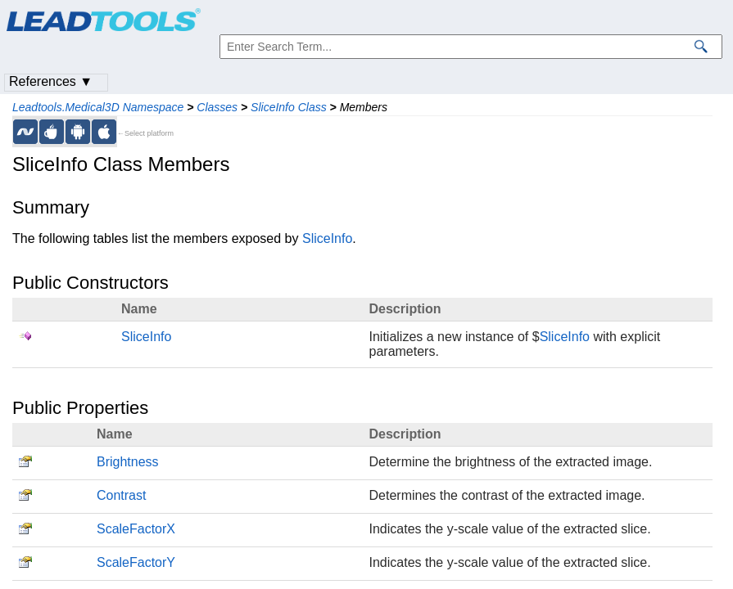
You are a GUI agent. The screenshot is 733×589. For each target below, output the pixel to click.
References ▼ (51, 81)
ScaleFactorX (136, 529)
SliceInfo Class (289, 107)
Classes (217, 107)
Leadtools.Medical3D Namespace (97, 107)
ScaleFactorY (136, 562)
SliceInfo (327, 238)
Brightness (128, 462)
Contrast (121, 495)
